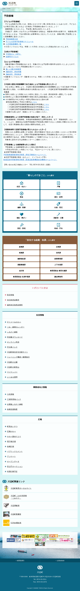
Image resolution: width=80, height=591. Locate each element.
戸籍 (58, 184)
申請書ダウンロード (15, 337)
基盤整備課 (22, 265)
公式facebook (60, 560)
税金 (21, 194)
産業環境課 (58, 259)
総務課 (21, 247)
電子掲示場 (11, 441)
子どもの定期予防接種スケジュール (19, 41)
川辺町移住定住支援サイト (17, 352)
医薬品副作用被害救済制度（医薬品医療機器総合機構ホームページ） (30, 160)
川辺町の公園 (12, 362)
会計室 (21, 271)
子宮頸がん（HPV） (14, 54)
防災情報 (10, 295)
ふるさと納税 (12, 332)
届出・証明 (58, 194)
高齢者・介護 (58, 215)
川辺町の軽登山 (13, 367)
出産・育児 (58, 205)
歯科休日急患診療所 (15, 305)
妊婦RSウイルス (12, 57)
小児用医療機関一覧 (13, 44)
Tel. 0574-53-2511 (40, 579)
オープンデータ (13, 461)
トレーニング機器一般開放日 (18, 357)
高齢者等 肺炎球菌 (13, 72)
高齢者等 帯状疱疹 (13, 74)
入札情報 (10, 394)
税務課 (21, 253)
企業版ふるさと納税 (15, 404)
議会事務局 (58, 277)
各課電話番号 (20, 560)
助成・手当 (58, 226)
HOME (3, 8)
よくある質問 (12, 377)
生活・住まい (21, 184)
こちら (34, 102)
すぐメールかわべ (14, 322)
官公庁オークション (15, 466)
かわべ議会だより (14, 436)
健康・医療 (21, 205)
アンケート (11, 456)
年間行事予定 (12, 471)
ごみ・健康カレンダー (15, 327)
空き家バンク (12, 347)
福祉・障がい (21, 215)
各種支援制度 (12, 409)
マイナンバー (12, 372)
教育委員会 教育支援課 (58, 271)
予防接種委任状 (12, 39)
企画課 (58, 247)
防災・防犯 (21, 226)
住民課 (58, 253)
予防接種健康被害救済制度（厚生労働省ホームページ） (25, 155)
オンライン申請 (13, 342)
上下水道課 (58, 265)
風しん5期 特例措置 (13, 69)
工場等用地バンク (14, 399)
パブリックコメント (15, 451)
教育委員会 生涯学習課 (21, 277)
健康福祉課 (22, 259)
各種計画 (10, 446)
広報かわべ (11, 431)
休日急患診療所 (13, 300)
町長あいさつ (12, 426)
